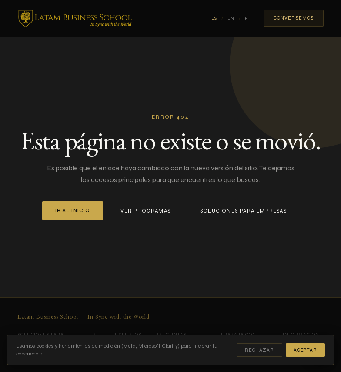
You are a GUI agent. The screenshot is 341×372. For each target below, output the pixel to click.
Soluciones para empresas (243, 211)
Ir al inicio (72, 210)
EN (230, 18)
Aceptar (305, 350)
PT (248, 18)
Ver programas (145, 211)
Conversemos (294, 18)
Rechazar (259, 350)
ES (214, 18)
